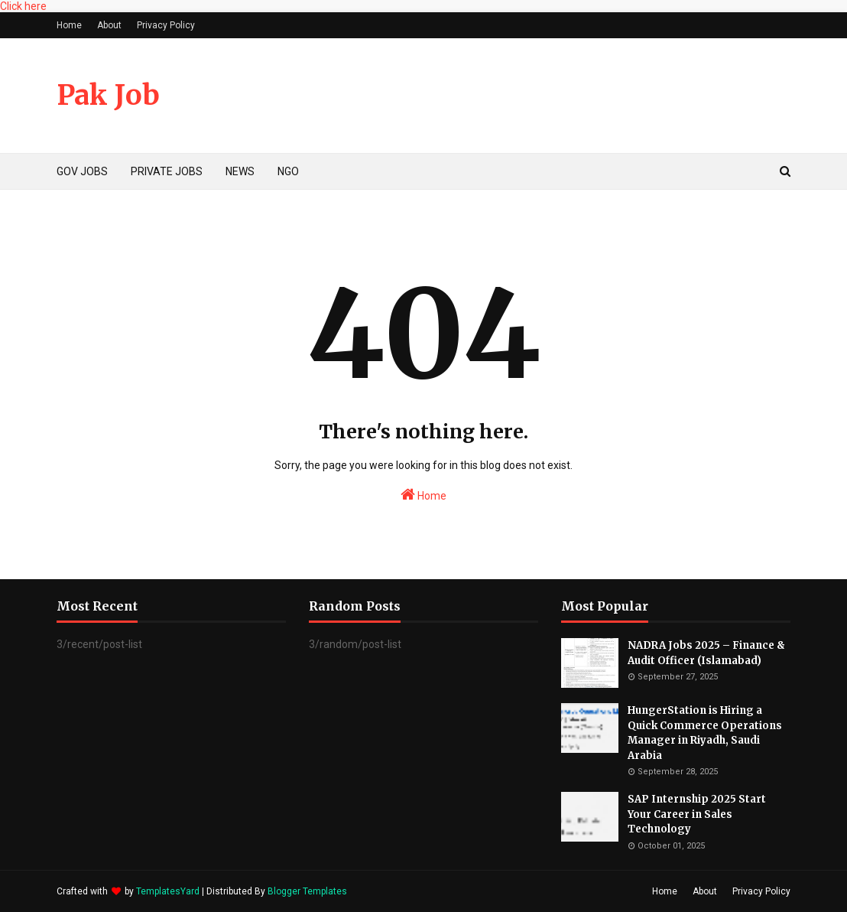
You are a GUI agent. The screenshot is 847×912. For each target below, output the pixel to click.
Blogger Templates (307, 891)
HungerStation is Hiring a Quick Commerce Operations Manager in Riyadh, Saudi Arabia (705, 733)
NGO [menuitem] (288, 171)
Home (69, 25)
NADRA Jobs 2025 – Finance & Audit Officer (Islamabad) (706, 653)
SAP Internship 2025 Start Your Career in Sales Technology (697, 814)
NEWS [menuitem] (240, 171)
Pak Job (108, 95)
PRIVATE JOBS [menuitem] (167, 171)
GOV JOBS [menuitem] (82, 171)
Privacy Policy (166, 25)
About (109, 25)
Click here (23, 6)
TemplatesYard (168, 891)
